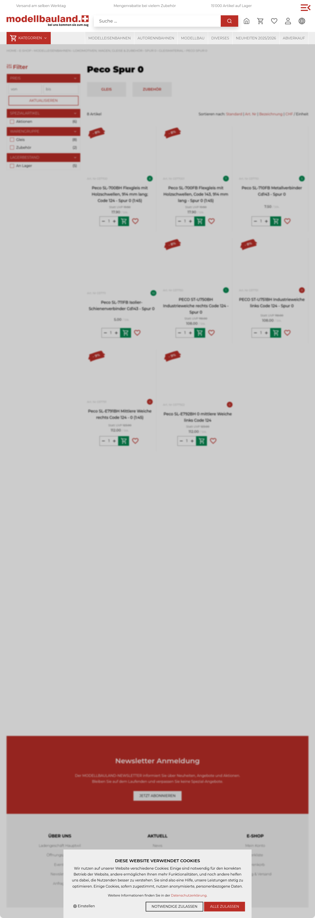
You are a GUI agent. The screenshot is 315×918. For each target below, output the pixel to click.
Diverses (220, 38)
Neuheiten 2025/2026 (256, 38)
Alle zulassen (224, 906)
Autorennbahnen (156, 38)
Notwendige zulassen (174, 906)
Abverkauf (294, 38)
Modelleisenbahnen (109, 38)
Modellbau (192, 38)
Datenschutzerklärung (188, 895)
